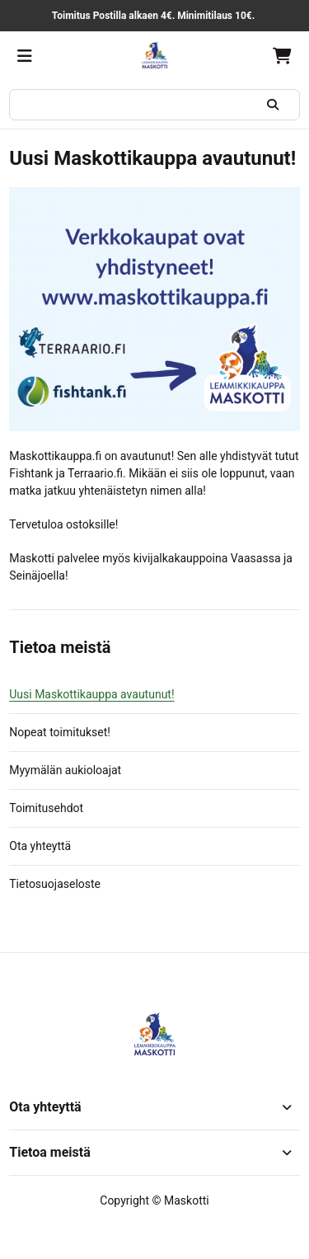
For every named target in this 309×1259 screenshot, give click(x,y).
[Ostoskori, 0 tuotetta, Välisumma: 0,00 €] (282, 56)
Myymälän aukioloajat (65, 770)
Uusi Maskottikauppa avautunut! (91, 694)
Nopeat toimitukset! (59, 732)
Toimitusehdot (46, 808)
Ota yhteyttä (40, 846)
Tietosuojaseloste (55, 883)
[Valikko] (24, 56)
